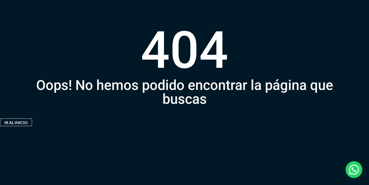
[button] (356, 175)
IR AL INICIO (16, 122)
